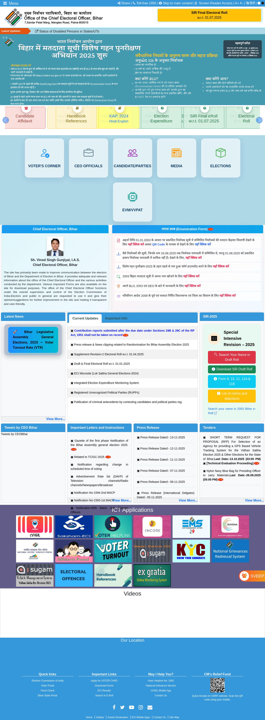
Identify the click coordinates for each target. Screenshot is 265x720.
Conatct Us (161, 690)
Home (89, 712)
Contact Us (160, 712)
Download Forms (104, 680)
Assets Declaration (117, 712)
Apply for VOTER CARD (104, 675)
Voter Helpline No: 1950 (161, 675)
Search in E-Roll (104, 690)
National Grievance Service (161, 680)
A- (241, 3)
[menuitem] (254, 3)
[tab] (85, 313)
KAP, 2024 (111, 116)
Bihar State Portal (47, 690)
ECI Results (104, 685)
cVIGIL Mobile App (161, 685)
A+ (237, 3)
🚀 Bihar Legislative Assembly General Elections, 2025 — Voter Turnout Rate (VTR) (33, 335)
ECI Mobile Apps (141, 712)
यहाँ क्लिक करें (136, 239)
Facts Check (48, 685)
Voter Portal (47, 680)
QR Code (158, 239)
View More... (55, 414)
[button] (5, 118)
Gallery (100, 712)
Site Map (174, 712)
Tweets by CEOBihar (14, 429)
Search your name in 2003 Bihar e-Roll (232, 406)
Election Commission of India (48, 675)
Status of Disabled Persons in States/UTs (67, 31)
